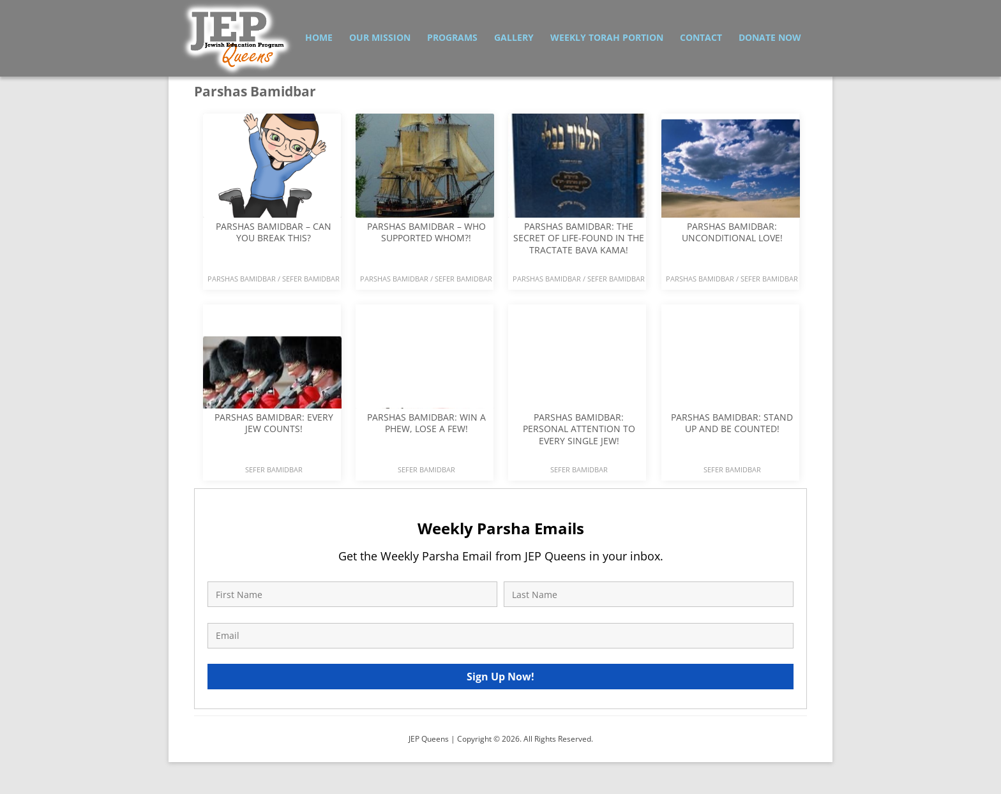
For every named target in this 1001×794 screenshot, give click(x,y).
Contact (701, 37)
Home (319, 37)
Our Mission (379, 37)
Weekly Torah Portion (606, 37)
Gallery (514, 37)
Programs (452, 37)
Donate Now (770, 37)
